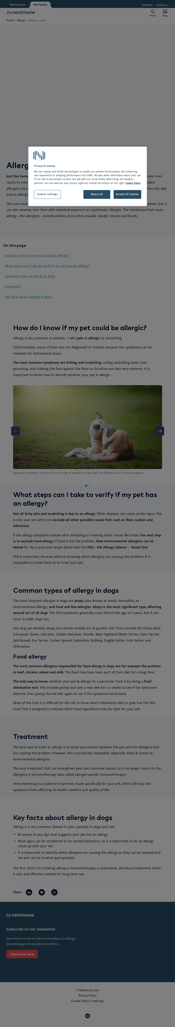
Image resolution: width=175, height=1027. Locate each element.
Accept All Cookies (127, 194)
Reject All (97, 194)
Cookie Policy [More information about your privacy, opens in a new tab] (133, 183)
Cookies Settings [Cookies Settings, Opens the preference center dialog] (47, 194)
